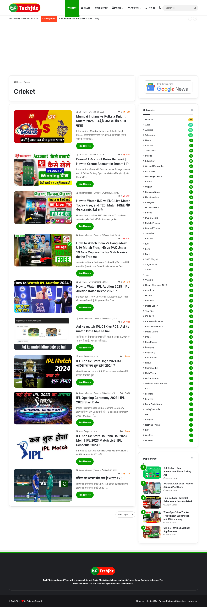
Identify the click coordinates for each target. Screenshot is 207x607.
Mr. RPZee (83, 112)
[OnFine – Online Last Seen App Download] (152, 532)
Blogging (149, 347)
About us (140, 601)
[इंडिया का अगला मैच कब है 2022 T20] (43, 485)
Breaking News (152, 192)
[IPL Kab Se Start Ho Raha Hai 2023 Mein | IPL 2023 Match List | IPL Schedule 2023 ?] (43, 446)
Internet (149, 145)
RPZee (85, 7)
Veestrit (149, 280)
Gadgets (149, 419)
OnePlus (149, 435)
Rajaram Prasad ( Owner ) (90, 193)
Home (71, 7)
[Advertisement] (103, 47)
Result (148, 362)
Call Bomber (151, 357)
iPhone (148, 212)
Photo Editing (151, 331)
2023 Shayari (151, 259)
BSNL (148, 430)
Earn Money (151, 342)
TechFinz (149, 311)
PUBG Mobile (151, 218)
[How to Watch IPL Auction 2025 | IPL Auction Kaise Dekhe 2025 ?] (43, 296)
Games (148, 181)
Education (150, 161)
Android (133, 7)
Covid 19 (149, 290)
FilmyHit (149, 399)
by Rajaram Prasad (33, 601)
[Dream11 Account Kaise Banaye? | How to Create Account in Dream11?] (43, 169)
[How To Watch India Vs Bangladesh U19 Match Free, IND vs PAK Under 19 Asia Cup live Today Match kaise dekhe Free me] (43, 250)
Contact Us (152, 601)
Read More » (85, 146)
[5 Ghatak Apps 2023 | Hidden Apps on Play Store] (152, 488)
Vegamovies (151, 264)
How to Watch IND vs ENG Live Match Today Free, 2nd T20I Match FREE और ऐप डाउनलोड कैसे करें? (103, 205)
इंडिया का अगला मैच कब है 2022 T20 (99, 478)
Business (149, 300)
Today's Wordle (152, 409)
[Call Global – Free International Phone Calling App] (152, 472)
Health (148, 295)
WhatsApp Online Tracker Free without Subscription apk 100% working (176, 515)
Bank (147, 254)
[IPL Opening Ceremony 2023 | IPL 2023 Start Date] (43, 408)
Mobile (116, 7)
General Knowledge (154, 166)
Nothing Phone (152, 424)
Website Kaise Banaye (156, 383)
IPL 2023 (149, 316)
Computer (150, 171)
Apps (147, 124)
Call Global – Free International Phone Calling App (177, 471)
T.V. (147, 274)
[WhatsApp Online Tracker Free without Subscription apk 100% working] (152, 517)
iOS (147, 243)
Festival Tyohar (152, 228)
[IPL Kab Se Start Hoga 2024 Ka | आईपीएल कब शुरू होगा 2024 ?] (43, 371)
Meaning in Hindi (153, 176)
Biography (150, 352)
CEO (147, 388)
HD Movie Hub (152, 207)
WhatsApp (101, 7)
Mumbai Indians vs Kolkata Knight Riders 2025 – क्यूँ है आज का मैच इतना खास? (101, 120)
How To (150, 7)
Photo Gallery (151, 305)
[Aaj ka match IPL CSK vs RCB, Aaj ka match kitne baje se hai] (43, 333)
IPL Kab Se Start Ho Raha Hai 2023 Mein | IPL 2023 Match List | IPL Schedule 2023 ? (101, 440)
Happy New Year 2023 (156, 285)
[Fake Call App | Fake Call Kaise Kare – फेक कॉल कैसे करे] (152, 502)
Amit (81, 356)
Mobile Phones (152, 223)
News (148, 140)
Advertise (192, 601)
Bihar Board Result (154, 326)
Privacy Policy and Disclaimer (172, 601)
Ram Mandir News (154, 321)
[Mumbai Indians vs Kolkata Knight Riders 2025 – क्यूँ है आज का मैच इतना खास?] (43, 126)
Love (147, 249)
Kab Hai (149, 238)
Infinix (148, 337)
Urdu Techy (150, 373)
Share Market (151, 368)
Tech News (150, 150)
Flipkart (149, 393)
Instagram (150, 202)
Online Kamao (152, 378)
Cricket (148, 186)
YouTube (149, 233)
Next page (125, 514)
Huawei (149, 440)
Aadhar (148, 269)
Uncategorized (152, 197)
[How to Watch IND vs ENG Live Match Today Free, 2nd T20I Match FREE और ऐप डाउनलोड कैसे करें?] (43, 207)
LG (146, 414)
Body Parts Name (153, 404)
